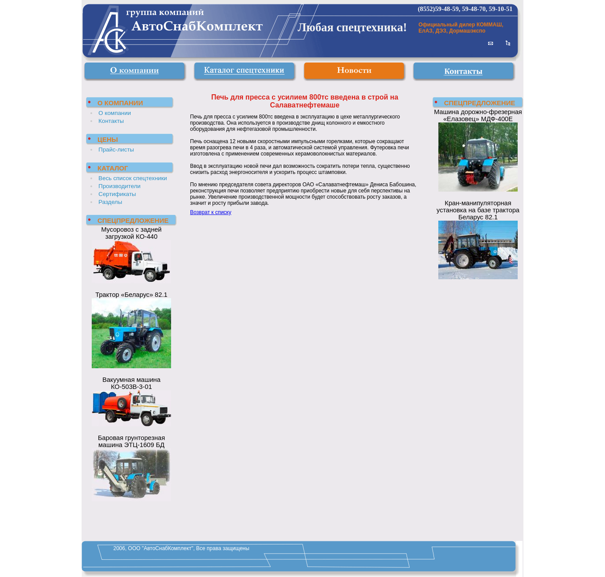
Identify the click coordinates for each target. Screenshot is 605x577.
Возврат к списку (211, 212)
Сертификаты (117, 194)
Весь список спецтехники (132, 178)
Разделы (110, 202)
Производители (119, 186)
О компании (114, 113)
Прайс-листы (116, 149)
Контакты (111, 121)
